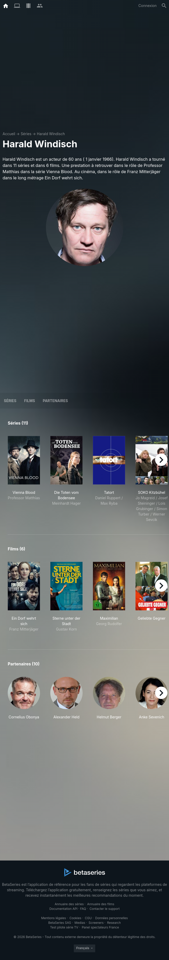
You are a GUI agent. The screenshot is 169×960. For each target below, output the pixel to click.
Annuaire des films (100, 904)
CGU (88, 918)
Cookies (75, 918)
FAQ (83, 909)
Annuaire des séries (69, 904)
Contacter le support (105, 909)
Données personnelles (111, 918)
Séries (26, 134)
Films (29, 400)
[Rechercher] (164, 5)
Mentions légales (53, 918)
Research (114, 923)
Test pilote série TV (64, 927)
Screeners (96, 923)
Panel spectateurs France (100, 927)
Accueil (9, 134)
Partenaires (55, 400)
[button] (24, 698)
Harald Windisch (51, 134)
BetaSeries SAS (59, 923)
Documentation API (63, 909)
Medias (80, 923)
